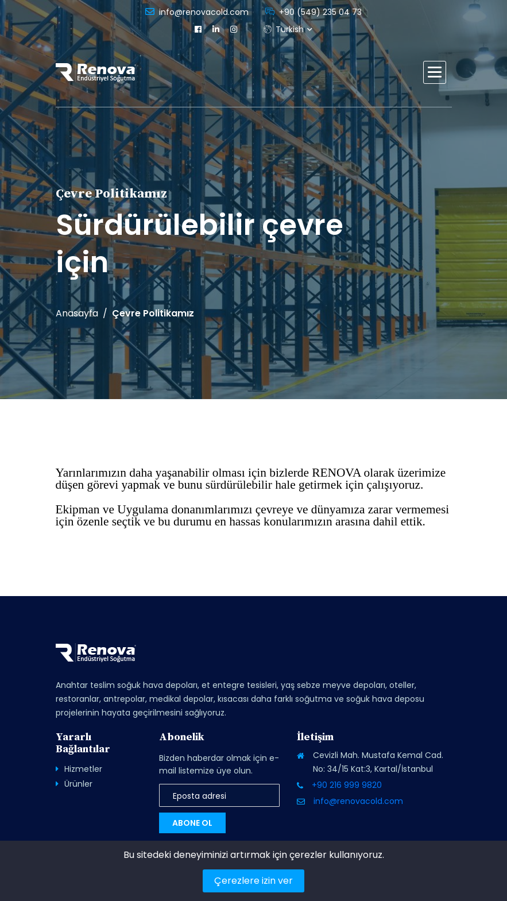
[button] (434, 72)
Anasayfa (77, 313)
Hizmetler (83, 769)
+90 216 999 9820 (347, 785)
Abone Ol (192, 823)
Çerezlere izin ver (253, 880)
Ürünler (78, 784)
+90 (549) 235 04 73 (320, 12)
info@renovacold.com (204, 12)
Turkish (284, 29)
